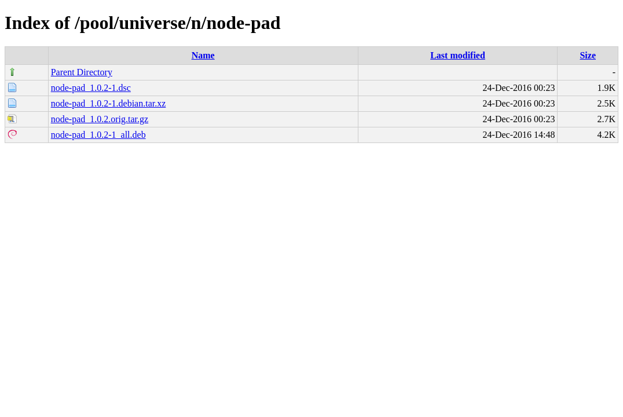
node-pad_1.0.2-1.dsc (91, 88)
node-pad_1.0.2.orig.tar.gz (99, 119)
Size (588, 55)
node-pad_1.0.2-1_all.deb (98, 135)
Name (203, 55)
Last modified (457, 55)
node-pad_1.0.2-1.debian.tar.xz (108, 103)
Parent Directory (81, 72)
